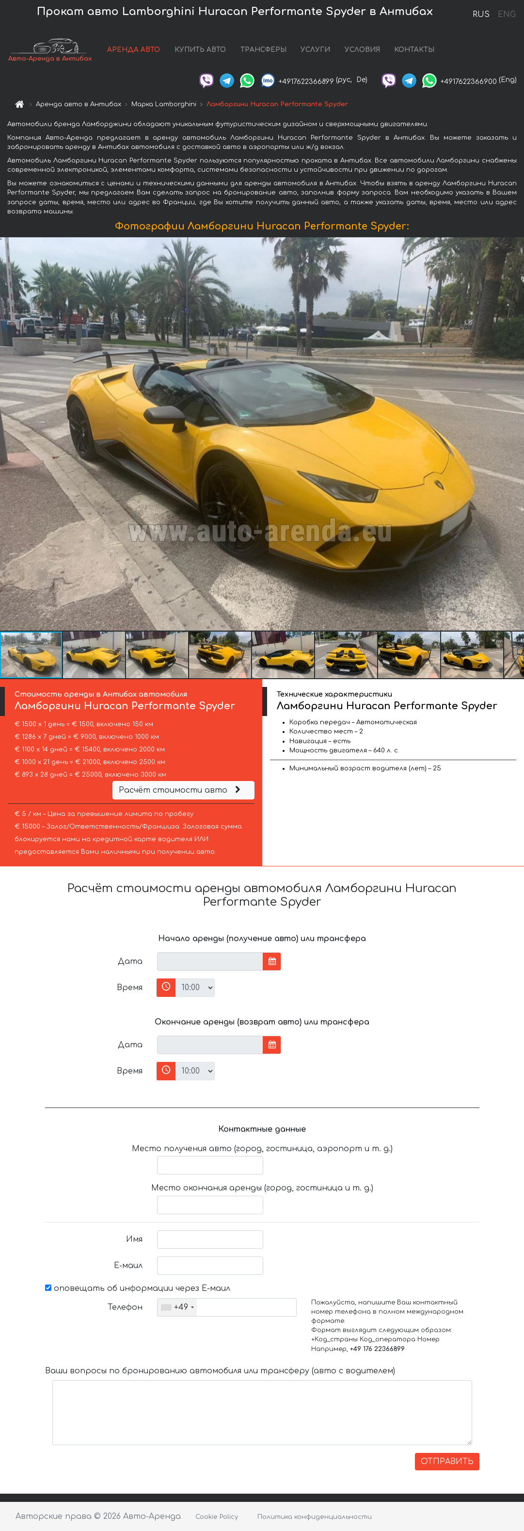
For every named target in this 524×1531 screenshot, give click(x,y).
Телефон (125, 1307)
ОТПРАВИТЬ (447, 1461)
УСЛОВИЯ (362, 49)
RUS (481, 14)
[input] (210, 961)
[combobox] (177, 1307)
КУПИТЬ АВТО (200, 49)
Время (130, 987)
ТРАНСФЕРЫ (263, 49)
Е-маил (128, 1265)
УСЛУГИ (315, 49)
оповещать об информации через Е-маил (137, 1288)
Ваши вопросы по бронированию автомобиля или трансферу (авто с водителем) (220, 1371)
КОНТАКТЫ (414, 49)
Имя (134, 1239)
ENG (506, 14)
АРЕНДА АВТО (133, 49)
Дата (130, 961)
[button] (515, 433)
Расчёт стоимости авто (181, 790)
